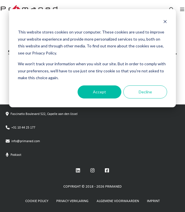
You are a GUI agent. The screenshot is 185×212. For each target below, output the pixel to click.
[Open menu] (182, 9)
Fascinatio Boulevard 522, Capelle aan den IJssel (44, 114)
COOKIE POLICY (36, 201)
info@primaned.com (25, 141)
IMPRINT (153, 201)
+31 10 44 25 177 (23, 127)
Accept (99, 91)
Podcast (16, 155)
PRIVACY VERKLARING (72, 201)
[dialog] (92, 58)
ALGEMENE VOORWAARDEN (118, 201)
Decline (145, 91)
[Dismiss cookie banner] (165, 21)
